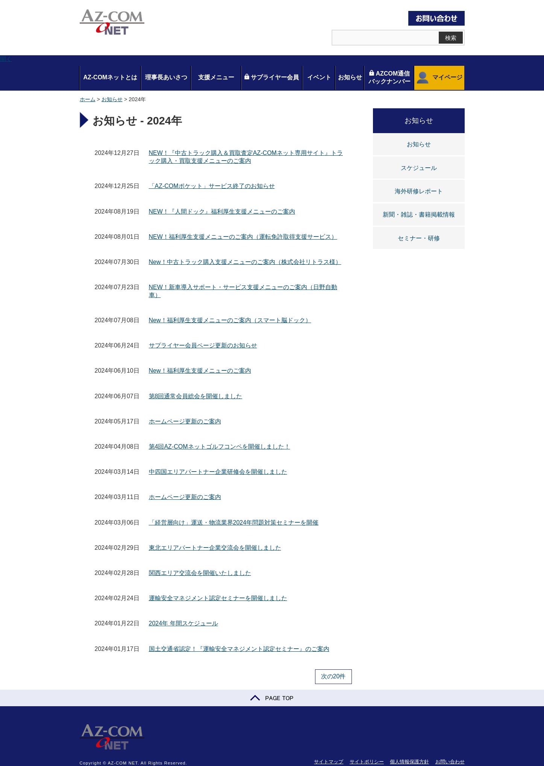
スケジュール (419, 168)
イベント (319, 77)
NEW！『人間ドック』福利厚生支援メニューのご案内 (222, 211)
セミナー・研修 (419, 238)
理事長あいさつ (166, 77)
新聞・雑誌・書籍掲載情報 (419, 214)
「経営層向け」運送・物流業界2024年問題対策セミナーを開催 (234, 522)
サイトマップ (328, 761)
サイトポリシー (367, 761)
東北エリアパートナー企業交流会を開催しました (215, 548)
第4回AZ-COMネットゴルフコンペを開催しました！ (219, 446)
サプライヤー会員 (271, 77)
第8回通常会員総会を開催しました (195, 396)
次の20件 (333, 676)
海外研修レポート (419, 191)
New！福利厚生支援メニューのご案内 (200, 370)
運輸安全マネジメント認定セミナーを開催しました (218, 598)
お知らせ (350, 77)
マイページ (438, 78)
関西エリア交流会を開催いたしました (200, 573)
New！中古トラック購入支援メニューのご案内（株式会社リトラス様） (245, 262)
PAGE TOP (272, 698)
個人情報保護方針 (409, 761)
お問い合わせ (450, 761)
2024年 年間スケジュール (183, 623)
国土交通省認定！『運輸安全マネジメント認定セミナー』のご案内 (239, 649)
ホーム (87, 99)
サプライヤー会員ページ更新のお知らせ (203, 345)
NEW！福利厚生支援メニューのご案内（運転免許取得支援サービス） (243, 237)
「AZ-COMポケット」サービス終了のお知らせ (212, 186)
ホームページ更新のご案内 (185, 421)
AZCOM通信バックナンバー (389, 77)
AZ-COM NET (112, 22)
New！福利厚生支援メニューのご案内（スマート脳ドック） (230, 320)
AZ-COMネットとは (110, 77)
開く (6, 59)
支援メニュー (216, 77)
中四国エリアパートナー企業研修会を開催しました (218, 472)
